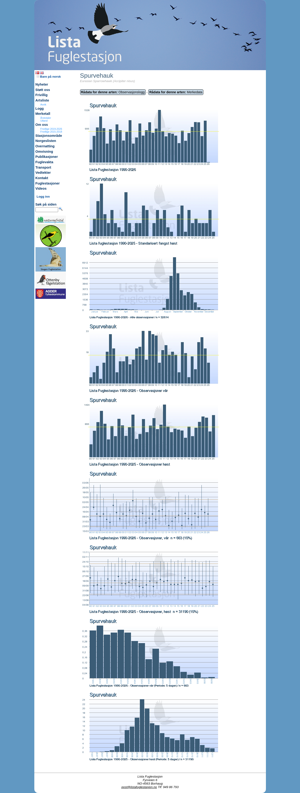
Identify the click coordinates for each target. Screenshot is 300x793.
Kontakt (41, 178)
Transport (43, 167)
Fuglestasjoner (47, 183)
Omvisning (44, 151)
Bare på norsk (49, 76)
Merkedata (175, 92)
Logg (39, 108)
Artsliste (42, 100)
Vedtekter (43, 172)
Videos (41, 188)
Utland (44, 120)
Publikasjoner (46, 157)
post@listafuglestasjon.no (139, 787)
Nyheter (41, 84)
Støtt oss (42, 90)
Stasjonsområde (48, 136)
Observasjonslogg (113, 92)
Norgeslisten (45, 141)
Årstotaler (45, 117)
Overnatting (45, 146)
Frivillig (41, 95)
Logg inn (43, 196)
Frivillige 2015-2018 (51, 131)
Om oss (41, 125)
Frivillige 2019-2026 (51, 128)
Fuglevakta (44, 162)
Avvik (43, 104)
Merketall (42, 114)
